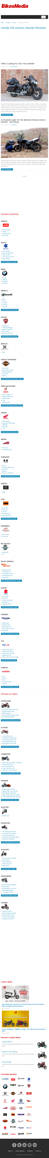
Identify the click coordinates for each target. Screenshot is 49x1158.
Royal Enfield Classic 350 (9, 741)
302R (3, 299)
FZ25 (3, 680)
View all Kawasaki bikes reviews (10, 476)
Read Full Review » (7, 114)
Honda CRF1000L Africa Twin (10, 709)
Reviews (8, 22)
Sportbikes (6, 876)
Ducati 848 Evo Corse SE (9, 888)
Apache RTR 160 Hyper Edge (10, 657)
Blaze (3, 492)
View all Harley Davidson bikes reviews (12, 379)
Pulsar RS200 (6, 258)
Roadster (5, 823)
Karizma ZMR (6, 402)
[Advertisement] (24, 47)
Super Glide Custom (7, 370)
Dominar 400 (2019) (7, 253)
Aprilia (4, 221)
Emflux (4, 344)
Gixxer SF (5, 598)
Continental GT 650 (7, 573)
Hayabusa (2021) (7, 604)
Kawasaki (5, 457)
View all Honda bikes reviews (9, 432)
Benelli (4, 291)
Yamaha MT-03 (7, 1042)
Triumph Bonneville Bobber (9, 738)
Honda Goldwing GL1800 (9, 913)
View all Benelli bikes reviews (10, 310)
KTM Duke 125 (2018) (8, 839)
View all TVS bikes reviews (9, 660)
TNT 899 (4, 306)
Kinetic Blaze (5, 865)
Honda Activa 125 (7, 862)
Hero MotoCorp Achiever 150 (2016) (12, 762)
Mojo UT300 (5, 534)
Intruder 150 (5, 602)
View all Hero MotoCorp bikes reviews (12, 405)
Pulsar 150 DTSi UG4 (8, 256)
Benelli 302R (5, 886)
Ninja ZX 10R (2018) (7, 473)
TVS (2, 641)
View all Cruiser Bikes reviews (10, 800)
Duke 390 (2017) (6, 515)
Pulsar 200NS (6, 251)
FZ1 (3, 676)
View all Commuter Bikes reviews (11, 773)
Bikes (2, 22)
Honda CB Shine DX (7, 764)
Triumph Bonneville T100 (9, 740)
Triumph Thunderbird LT (8, 917)
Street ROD (5, 368)
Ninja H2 (4, 471)
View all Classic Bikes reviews (10, 746)
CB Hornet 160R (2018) (8, 423)
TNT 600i (4, 304)
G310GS (4, 279)
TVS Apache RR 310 (7, 892)
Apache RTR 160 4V (7, 649)
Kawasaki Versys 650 (8, 918)
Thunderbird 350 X (7, 575)
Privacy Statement (19, 1151)
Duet (3, 400)
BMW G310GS (6, 713)
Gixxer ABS (5, 596)
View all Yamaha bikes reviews (10, 687)
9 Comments (14, 66)
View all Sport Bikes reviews (9, 895)
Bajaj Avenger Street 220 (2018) (11, 794)
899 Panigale (5, 331)
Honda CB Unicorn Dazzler (9, 770)
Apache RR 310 (6, 655)
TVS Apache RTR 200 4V (9, 833)
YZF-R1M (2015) (6, 681)
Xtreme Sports (6, 398)
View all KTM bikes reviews (9, 518)
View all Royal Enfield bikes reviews (11, 580)
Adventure (6, 701)
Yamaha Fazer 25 (7, 911)
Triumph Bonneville (7, 736)
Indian (3, 439)
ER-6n (4, 465)
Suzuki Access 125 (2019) (9, 858)
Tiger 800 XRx (6, 625)
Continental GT (6, 571)
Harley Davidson (8, 360)
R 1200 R (4, 283)
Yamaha (4, 668)
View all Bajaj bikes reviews (9, 262)
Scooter (5, 850)
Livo (3, 428)
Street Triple (5, 623)
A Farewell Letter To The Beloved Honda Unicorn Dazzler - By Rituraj (23, 121)
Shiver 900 (5, 235)
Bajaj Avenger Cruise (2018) (9, 791)
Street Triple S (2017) (8, 628)
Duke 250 (4, 510)
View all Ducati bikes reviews (9, 336)
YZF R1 (4, 678)
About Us (10, 1151)
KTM (2, 499)
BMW (3, 269)
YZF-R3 (4, 683)
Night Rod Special (7, 372)
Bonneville (5, 630)
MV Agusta (5, 544)
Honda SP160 (6, 1062)
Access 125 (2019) (7, 600)
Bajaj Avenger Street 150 (9, 793)
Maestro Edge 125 (7, 394)
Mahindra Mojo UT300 (8, 915)
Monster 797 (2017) (7, 333)
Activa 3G (4, 427)
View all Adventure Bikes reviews (11, 720)
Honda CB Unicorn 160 (8, 768)
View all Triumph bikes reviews (10, 633)
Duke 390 (4, 508)
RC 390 (4, 511)
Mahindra (5, 526)
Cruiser (4, 781)
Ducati (4, 317)
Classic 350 (5, 577)
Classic (4, 727)
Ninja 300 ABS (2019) (8, 467)
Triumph (4, 614)
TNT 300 (4, 303)
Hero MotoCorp (8, 386)
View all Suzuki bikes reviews (9, 607)
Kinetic (4, 484)
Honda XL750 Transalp (9, 1052)
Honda (14, 22)
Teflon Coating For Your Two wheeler (18, 63)
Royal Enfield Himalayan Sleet (10, 715)
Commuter (5, 754)
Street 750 (5, 373)
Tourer (4, 903)
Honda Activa (5, 860)
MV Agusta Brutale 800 (8, 835)
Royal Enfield (7, 561)
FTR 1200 (5, 448)
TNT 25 (4, 301)
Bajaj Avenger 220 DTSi (8, 789)
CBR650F (5, 425)
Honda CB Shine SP (7, 766)
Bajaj (3, 243)
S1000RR (4, 281)
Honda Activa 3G (6, 863)
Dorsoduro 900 (6, 233)
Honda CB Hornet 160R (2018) (10, 837)
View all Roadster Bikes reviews (10, 842)
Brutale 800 (5, 552)
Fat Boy (4, 375)
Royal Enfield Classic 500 (9, 743)
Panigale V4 (5, 325)
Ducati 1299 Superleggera (9, 884)
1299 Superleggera (7, 327)
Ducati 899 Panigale (7, 890)
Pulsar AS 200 (6, 255)
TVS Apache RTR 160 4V (9, 831)
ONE (3, 352)
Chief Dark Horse (7, 449)
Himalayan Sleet (6, 570)
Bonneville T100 (6, 626)
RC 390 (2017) (6, 513)
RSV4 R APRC (6, 229)
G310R (4, 277)
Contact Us (38, 1151)
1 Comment (13, 125)
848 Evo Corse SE (7, 329)
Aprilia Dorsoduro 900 (8, 711)
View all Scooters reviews (9, 869)
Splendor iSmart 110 (7, 396)
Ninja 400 (4, 469)
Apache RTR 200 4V (7, 651)
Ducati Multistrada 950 (8, 717)
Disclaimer (30, 1151)
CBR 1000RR (6, 421)
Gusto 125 (5, 536)
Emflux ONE (5, 815)
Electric (5, 807)
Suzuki (4, 588)
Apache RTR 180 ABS (8, 653)
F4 (3, 554)
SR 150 (4, 231)
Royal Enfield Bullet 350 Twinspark (11, 796)
